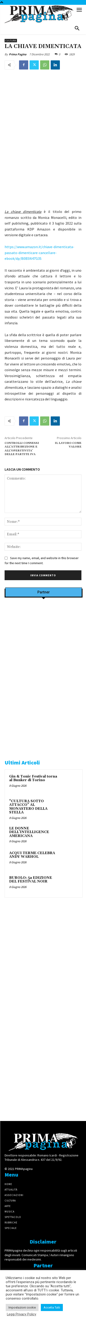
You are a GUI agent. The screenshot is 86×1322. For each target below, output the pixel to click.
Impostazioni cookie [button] (22, 1307)
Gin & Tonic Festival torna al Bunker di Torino (33, 778)
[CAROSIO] (44, 746)
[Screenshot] (44, 660)
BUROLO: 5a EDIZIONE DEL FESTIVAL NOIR (30, 880)
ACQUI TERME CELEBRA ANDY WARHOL (32, 855)
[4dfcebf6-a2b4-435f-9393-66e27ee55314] (44, 1108)
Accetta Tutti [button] (52, 1307)
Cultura (11, 40)
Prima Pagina (17, 54)
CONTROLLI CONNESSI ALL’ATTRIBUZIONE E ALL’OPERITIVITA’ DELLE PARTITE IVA (22, 448)
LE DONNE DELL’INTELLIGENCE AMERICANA (29, 832)
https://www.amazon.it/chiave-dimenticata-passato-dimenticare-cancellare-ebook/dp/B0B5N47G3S (39, 252)
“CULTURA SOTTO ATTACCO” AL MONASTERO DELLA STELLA (28, 807)
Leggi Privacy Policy (21, 1314)
